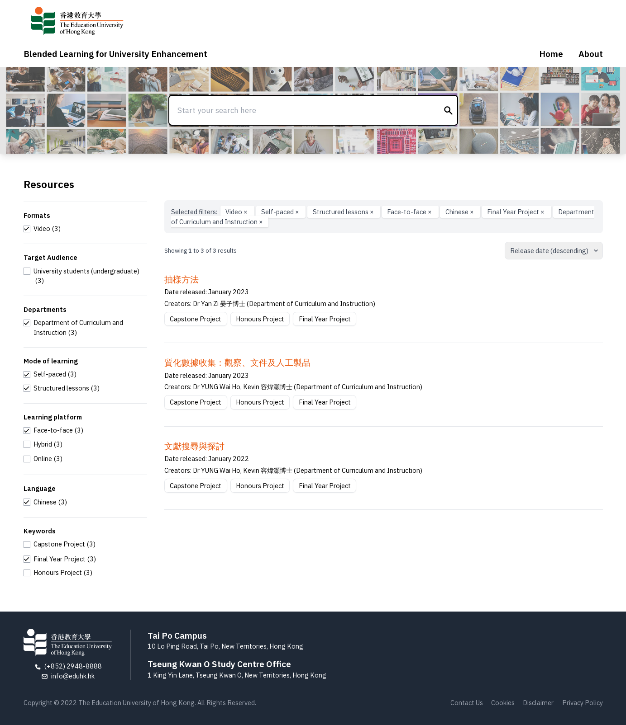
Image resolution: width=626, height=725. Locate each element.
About (590, 53)
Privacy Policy (582, 702)
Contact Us (466, 702)
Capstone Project (195, 319)
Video (237, 211)
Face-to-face (410, 211)
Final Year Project (516, 211)
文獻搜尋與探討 (194, 446)
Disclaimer (538, 702)
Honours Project (260, 319)
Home (551, 53)
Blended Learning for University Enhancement (115, 53)
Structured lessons (344, 211)
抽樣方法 (181, 279)
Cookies (503, 702)
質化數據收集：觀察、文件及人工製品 (237, 362)
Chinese (460, 211)
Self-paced (281, 211)
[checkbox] (42, 229)
